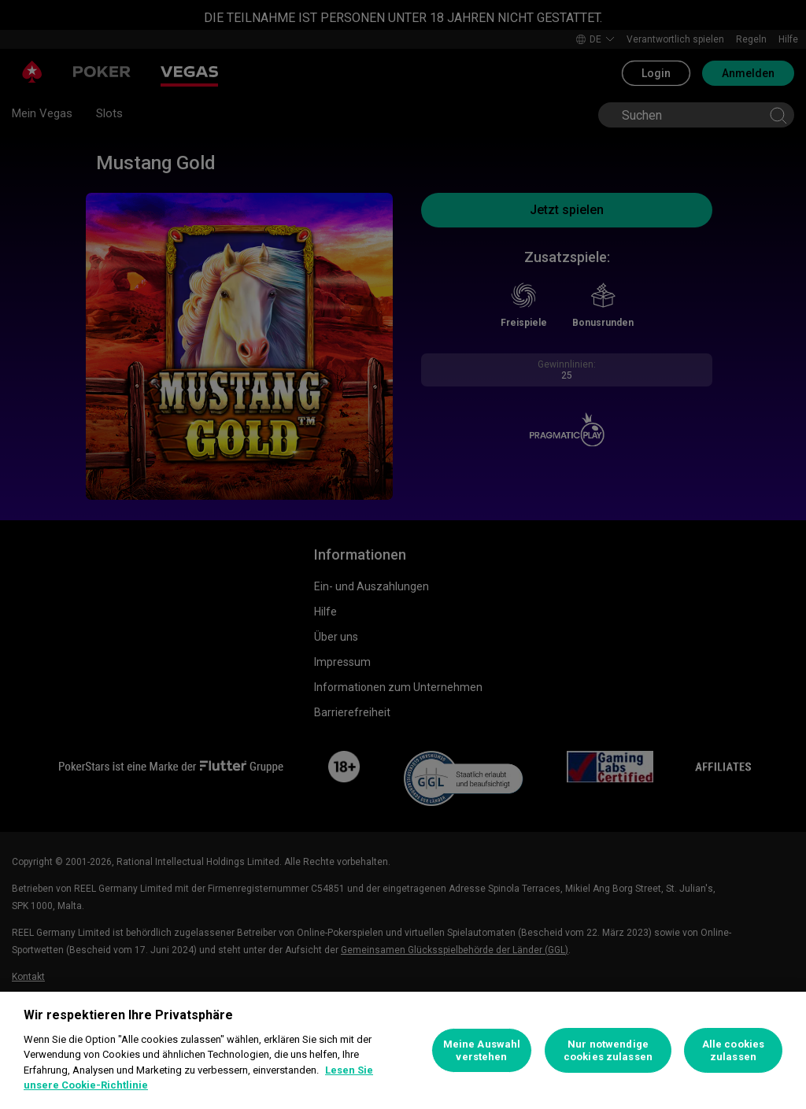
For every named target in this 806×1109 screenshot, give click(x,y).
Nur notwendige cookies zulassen (608, 1050)
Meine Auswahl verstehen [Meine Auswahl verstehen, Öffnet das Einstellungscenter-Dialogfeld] (482, 1050)
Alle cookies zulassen (733, 1050)
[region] (403, 1050)
